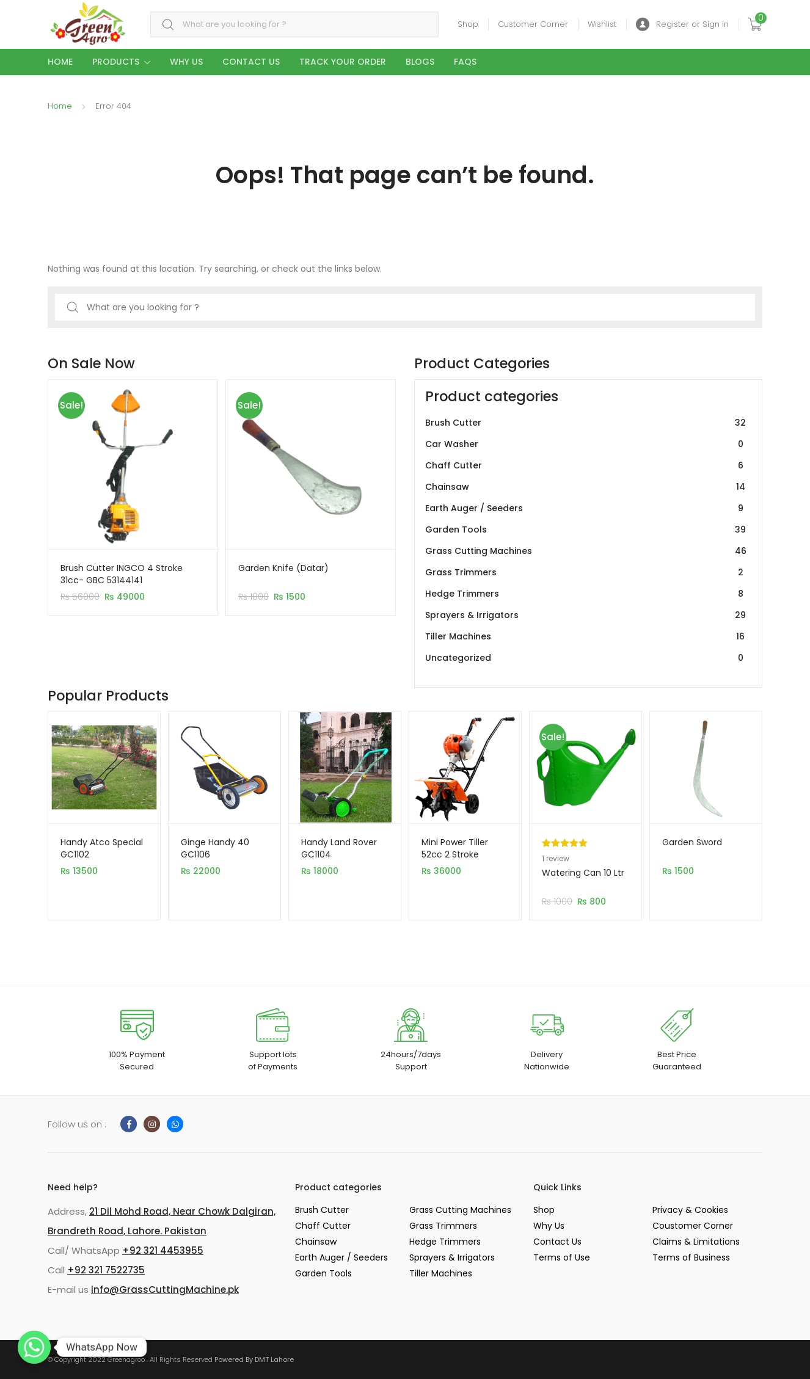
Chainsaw (585, 487)
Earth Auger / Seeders (585, 508)
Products (115, 62)
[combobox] (294, 25)
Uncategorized (585, 658)
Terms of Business (691, 1257)
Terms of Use (561, 1257)
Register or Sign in (682, 24)
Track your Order (342, 62)
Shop (468, 24)
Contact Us (251, 62)
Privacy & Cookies (690, 1210)
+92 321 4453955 (162, 1250)
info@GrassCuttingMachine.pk (165, 1289)
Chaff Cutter (585, 465)
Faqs (465, 62)
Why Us (186, 62)
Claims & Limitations (696, 1241)
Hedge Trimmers (585, 594)
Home (60, 62)
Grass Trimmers (585, 572)
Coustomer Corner (692, 1226)
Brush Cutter (585, 423)
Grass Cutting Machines (585, 551)
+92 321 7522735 (106, 1270)
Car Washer (585, 444)
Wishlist (602, 24)
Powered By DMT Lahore (254, 1359)
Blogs (420, 62)
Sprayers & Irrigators (585, 615)
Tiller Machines (585, 636)
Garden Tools (585, 529)
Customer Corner (533, 24)
